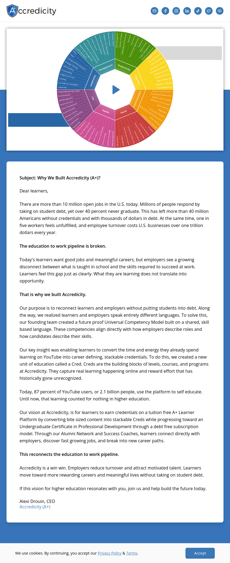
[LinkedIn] (187, 11)
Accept (200, 553)
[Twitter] (209, 11)
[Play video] (115, 89)
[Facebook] (165, 11)
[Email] (154, 11)
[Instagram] (176, 11)
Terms (131, 553)
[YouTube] (219, 11)
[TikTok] (198, 11)
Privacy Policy (109, 553)
